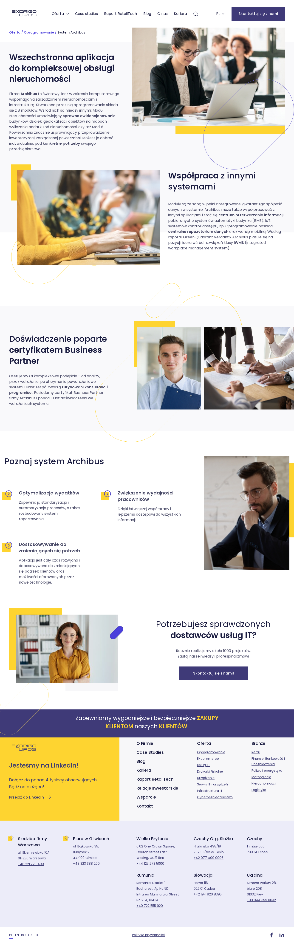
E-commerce (208, 758)
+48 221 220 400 (31, 864)
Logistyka (259, 790)
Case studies (86, 13)
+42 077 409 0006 (208, 857)
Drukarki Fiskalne (210, 771)
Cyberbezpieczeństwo (215, 797)
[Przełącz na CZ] (30, 935)
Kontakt (144, 806)
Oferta (58, 13)
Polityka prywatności (148, 935)
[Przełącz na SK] (36, 935)
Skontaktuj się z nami (258, 13)
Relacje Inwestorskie (157, 788)
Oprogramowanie (39, 32)
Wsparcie (146, 797)
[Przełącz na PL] (11, 935)
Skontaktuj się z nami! (213, 673)
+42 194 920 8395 (208, 894)
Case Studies (150, 752)
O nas (162, 13)
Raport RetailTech (120, 13)
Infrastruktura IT (210, 790)
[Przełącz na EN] (17, 935)
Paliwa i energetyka (267, 770)
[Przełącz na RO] (23, 935)
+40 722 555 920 (149, 905)
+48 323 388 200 (86, 863)
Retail (256, 752)
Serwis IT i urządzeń (212, 784)
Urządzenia (206, 778)
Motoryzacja (261, 777)
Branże (258, 743)
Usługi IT (203, 765)
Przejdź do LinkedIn (30, 797)
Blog (147, 13)
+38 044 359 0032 (261, 900)
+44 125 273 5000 (150, 863)
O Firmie (144, 743)
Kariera (180, 13)
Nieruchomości (264, 783)
